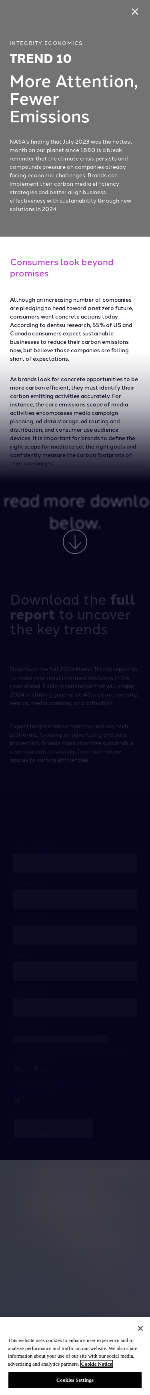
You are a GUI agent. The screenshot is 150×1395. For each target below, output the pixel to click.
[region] (75, 1356)
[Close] (136, 13)
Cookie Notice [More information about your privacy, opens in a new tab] (96, 1364)
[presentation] (75, 118)
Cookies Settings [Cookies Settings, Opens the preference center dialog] (75, 1380)
